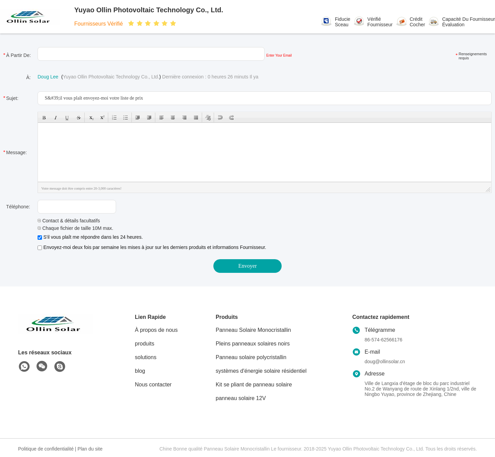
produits (144, 344)
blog (140, 371)
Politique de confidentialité (46, 449)
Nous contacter (153, 384)
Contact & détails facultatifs (69, 220)
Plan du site (89, 449)
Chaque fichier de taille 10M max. (75, 228)
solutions (145, 357)
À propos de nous (156, 330)
